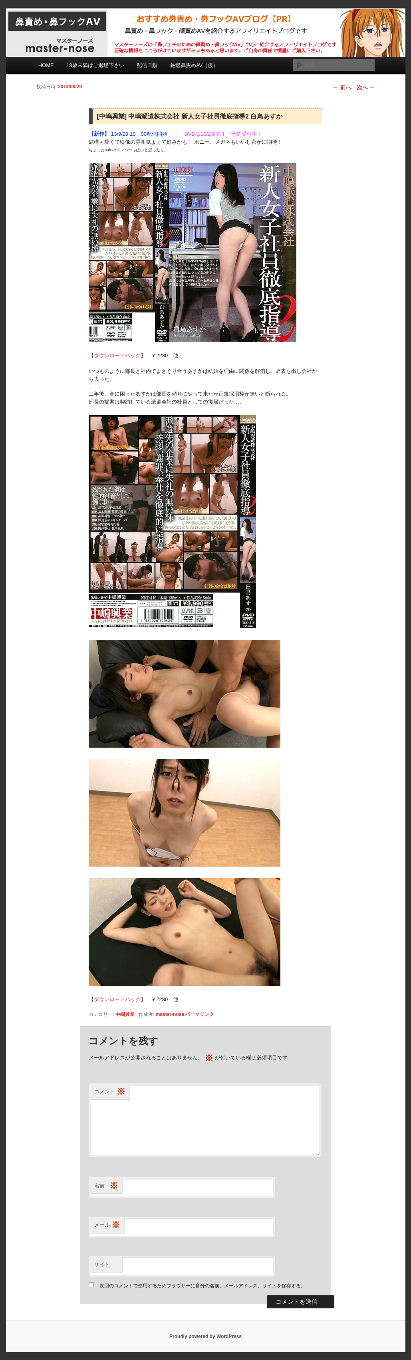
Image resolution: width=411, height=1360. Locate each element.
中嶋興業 (125, 1014)
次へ (366, 87)
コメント (109, 1092)
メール (107, 1225)
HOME (46, 65)
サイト (102, 1264)
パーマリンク (199, 1014)
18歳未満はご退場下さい (95, 65)
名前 (106, 1186)
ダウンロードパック (117, 355)
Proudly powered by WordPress (205, 1336)
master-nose (170, 1014)
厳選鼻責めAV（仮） (194, 65)
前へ (342, 87)
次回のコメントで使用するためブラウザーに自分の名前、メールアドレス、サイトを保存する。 (202, 1286)
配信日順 (147, 65)
